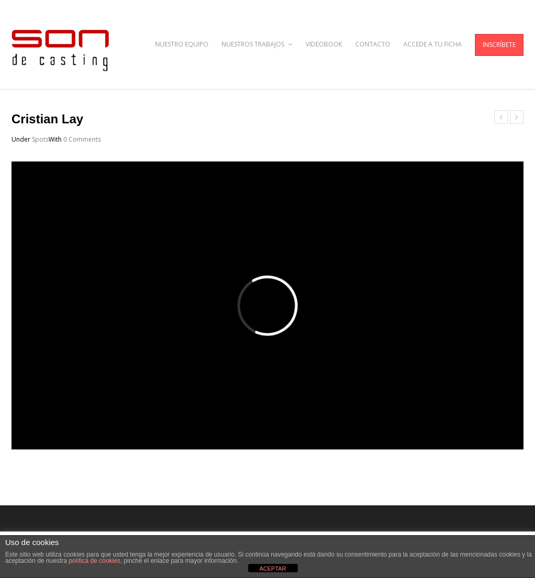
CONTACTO (372, 44)
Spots (40, 139)
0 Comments (82, 139)
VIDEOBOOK (324, 44)
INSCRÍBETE (499, 44)
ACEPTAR (272, 568)
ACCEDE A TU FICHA (432, 44)
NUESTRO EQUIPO (181, 44)
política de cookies (94, 560)
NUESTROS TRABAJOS (257, 44)
